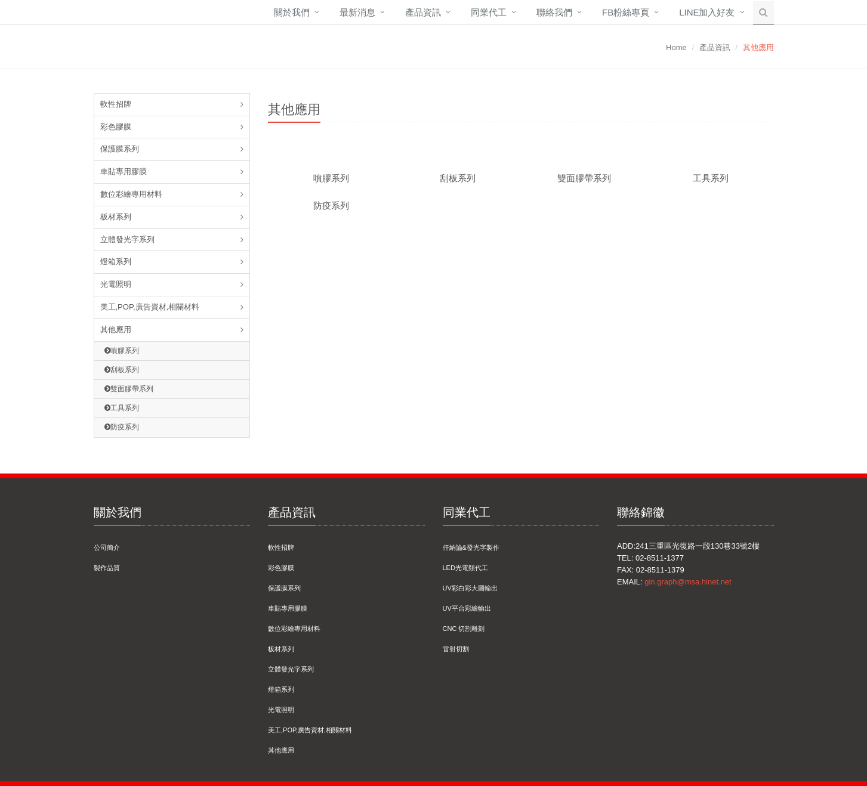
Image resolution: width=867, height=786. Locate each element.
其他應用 (115, 329)
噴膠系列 (121, 350)
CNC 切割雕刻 (464, 628)
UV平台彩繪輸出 (467, 608)
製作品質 (107, 567)
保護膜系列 (119, 148)
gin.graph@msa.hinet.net (687, 581)
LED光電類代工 (465, 567)
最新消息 (357, 12)
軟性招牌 (115, 104)
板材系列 (115, 216)
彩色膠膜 (115, 126)
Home (676, 47)
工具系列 (121, 408)
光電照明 (115, 284)
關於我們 (292, 12)
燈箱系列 (115, 261)
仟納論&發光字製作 (471, 547)
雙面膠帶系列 (128, 389)
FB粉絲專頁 (625, 12)
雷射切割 (456, 648)
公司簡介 (107, 547)
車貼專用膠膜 (123, 171)
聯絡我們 (554, 12)
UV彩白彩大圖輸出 (470, 588)
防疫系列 (121, 427)
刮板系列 (121, 370)
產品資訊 (423, 12)
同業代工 (489, 12)
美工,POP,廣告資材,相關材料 (150, 306)
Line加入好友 (707, 12)
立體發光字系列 (127, 239)
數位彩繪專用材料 (131, 194)
